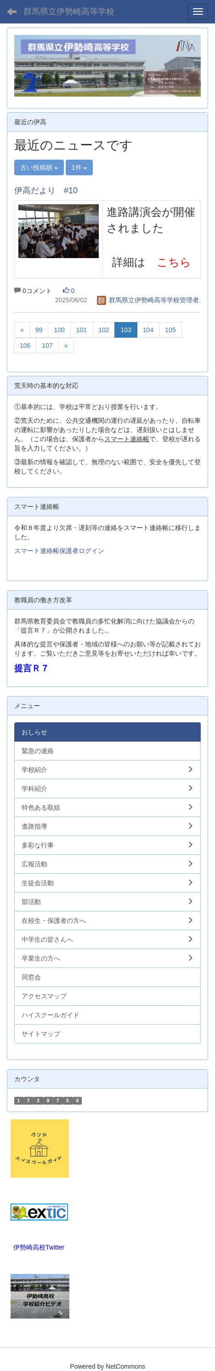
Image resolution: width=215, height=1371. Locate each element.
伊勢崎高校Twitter (38, 1247)
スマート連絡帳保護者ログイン (59, 550)
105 (170, 330)
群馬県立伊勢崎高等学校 (68, 11)
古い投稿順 (39, 167)
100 (59, 330)
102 (103, 330)
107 (47, 345)
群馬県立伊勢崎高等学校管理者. (149, 300)
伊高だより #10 (46, 190)
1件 (79, 167)
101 (81, 330)
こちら (174, 262)
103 (125, 330)
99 (39, 330)
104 (148, 330)
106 (25, 345)
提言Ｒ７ (31, 668)
